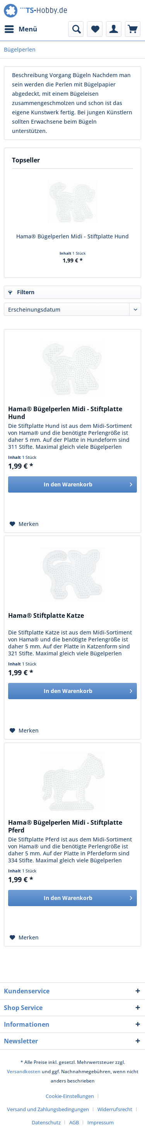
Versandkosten (24, 1071)
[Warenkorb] (132, 29)
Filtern (21, 292)
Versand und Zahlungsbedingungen (48, 1109)
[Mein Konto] (113, 29)
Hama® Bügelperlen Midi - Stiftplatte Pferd (65, 826)
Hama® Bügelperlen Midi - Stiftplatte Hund (72, 236)
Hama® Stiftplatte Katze (46, 616)
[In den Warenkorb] (72, 484)
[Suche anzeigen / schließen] (76, 29)
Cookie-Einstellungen (70, 1096)
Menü (21, 28)
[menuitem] (20, 29)
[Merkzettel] (94, 29)
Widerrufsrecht (114, 1109)
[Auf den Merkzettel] (24, 524)
